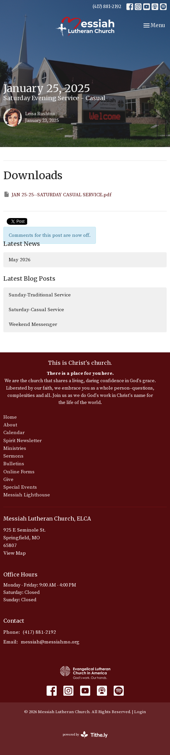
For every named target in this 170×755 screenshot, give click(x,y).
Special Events (20, 487)
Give (8, 479)
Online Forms (19, 472)
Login (140, 711)
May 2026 (20, 260)
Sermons (13, 456)
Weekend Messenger (33, 324)
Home (10, 417)
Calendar (13, 432)
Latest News (21, 244)
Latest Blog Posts (29, 278)
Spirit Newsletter (22, 440)
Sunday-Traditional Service (40, 295)
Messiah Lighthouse (26, 495)
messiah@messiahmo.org (50, 642)
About (10, 425)
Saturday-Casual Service (36, 309)
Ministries (14, 448)
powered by (85, 734)
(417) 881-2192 (107, 6)
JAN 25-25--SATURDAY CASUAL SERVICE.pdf (57, 194)
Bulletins (13, 464)
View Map (14, 553)
